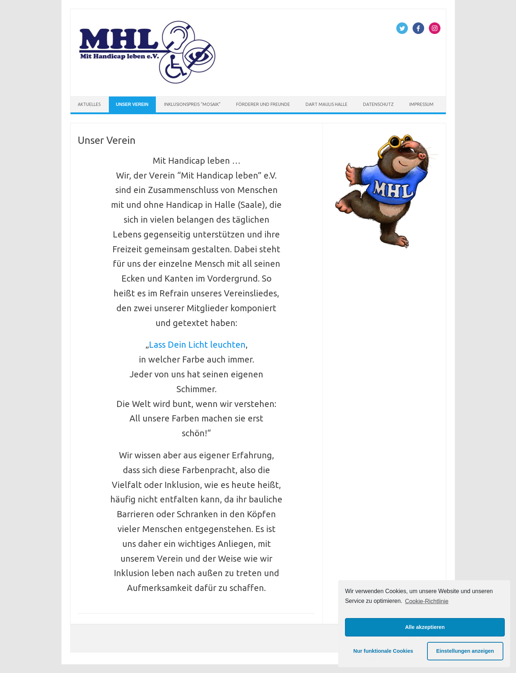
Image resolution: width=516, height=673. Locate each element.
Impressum (421, 104)
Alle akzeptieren (425, 627)
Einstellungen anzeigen (465, 651)
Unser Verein (132, 104)
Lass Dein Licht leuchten (197, 345)
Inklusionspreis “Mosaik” (192, 104)
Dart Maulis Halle (326, 104)
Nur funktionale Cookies (383, 651)
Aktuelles (89, 104)
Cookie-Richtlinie (426, 601)
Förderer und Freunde (263, 104)
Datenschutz (378, 104)
